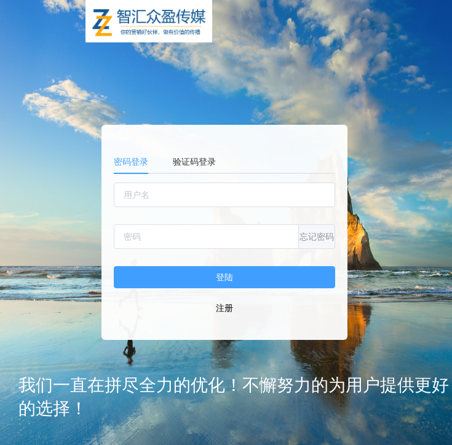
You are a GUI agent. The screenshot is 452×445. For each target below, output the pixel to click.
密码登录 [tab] (131, 162)
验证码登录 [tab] (194, 162)
